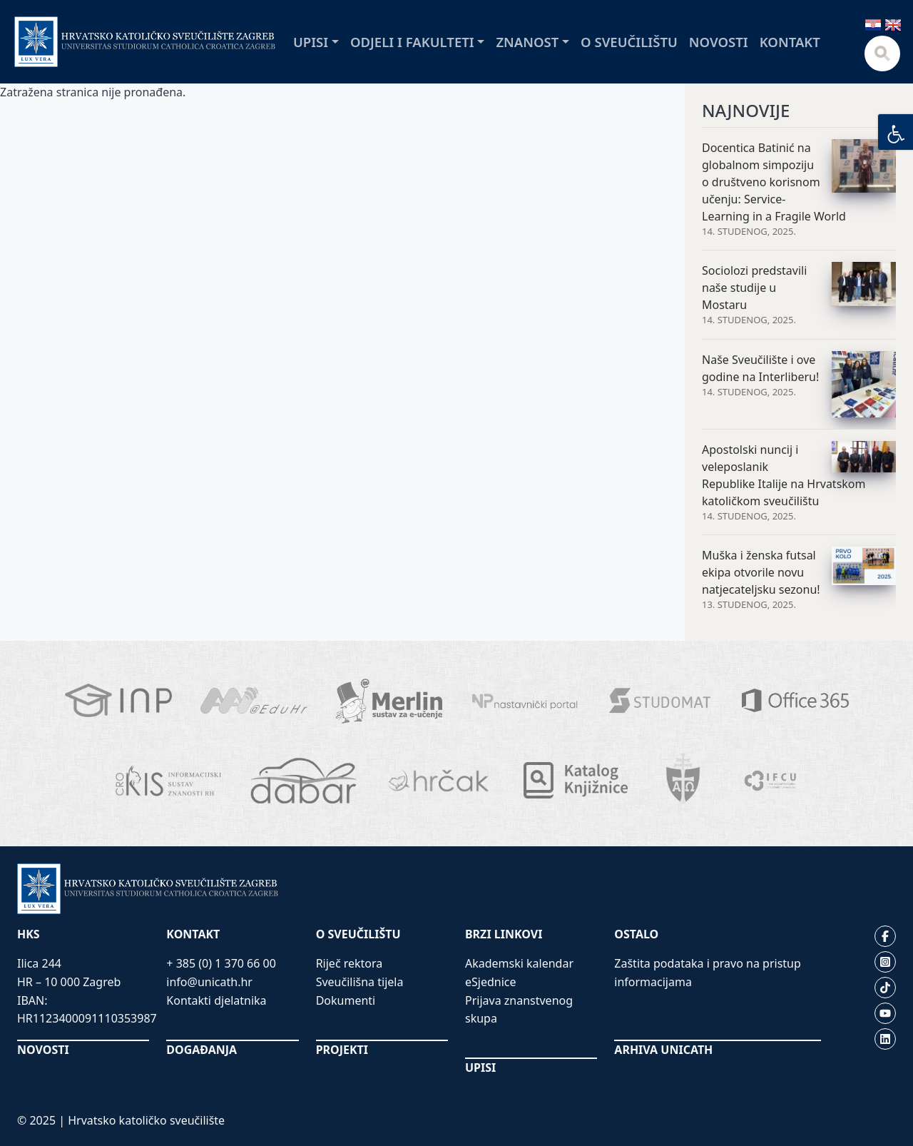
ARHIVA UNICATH (663, 1050)
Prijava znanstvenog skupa (519, 1010)
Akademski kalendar (519, 963)
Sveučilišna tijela (360, 982)
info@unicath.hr (209, 982)
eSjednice (490, 982)
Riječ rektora (349, 963)
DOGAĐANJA (201, 1050)
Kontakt (790, 42)
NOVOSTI (43, 1050)
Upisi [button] (310, 42)
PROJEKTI (342, 1050)
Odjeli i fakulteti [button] (412, 42)
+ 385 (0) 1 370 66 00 (221, 963)
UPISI (480, 1067)
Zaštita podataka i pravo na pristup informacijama (707, 972)
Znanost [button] (527, 42)
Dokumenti (346, 1000)
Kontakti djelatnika (216, 1000)
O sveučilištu (629, 42)
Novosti (718, 42)
